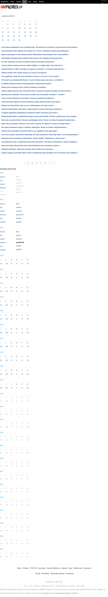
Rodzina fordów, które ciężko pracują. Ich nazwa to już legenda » (24, 73)
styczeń (2, 177)
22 (8, 36)
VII (1, 263)
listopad (18, 218)
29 (8, 40)
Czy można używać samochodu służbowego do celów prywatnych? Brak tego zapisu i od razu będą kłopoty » (40, 134)
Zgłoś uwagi (80, 586)
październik (20, 215)
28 (3, 40)
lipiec (17, 204)
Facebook (69, 573)
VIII (7, 263)
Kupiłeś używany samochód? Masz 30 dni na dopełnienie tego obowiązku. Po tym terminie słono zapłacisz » (39, 153)
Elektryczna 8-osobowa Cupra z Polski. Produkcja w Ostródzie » (24, 87)
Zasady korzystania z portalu (65, 586)
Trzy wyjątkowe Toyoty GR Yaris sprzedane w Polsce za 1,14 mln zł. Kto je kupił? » (30, 76)
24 (19, 36)
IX (11, 263)
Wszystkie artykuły (58, 573)
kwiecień (3, 188)
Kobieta (18, 1)
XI (22, 263)
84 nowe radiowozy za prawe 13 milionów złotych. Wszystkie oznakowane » (28, 62)
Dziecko (41, 1)
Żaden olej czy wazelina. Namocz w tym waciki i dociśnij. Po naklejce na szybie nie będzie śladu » (36, 124)
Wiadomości (5, 1)
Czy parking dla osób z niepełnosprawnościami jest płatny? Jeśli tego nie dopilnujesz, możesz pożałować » (39, 142)
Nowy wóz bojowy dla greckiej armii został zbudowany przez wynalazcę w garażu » (30, 145)
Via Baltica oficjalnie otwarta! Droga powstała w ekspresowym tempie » (26, 83)
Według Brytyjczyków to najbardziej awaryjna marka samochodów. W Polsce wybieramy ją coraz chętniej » (39, 116)
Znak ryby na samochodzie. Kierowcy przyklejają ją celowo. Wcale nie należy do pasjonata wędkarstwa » (38, 120)
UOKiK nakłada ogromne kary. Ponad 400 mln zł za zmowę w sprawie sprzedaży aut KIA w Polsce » (36, 91)
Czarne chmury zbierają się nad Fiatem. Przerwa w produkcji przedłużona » (28, 98)
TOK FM (33, 568)
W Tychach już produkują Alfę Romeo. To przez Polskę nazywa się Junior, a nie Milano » (32, 80)
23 (14, 36)
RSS (25, 586)
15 (8, 32)
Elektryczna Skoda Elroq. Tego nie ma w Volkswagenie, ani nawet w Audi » (27, 105)
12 (30, 28)
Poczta (37, 573)
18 (25, 32)
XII (27, 263)
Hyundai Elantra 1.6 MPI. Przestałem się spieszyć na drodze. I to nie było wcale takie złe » (33, 69)
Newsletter (46, 573)
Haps (70, 568)
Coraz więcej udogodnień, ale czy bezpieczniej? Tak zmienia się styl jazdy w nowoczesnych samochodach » (39, 47)
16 (14, 32)
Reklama (37, 586)
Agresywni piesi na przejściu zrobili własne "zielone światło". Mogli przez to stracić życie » (33, 138)
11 (25, 28)
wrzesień (19, 211)
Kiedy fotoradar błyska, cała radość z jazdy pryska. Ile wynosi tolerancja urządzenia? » (32, 109)
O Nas (30, 586)
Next (29, 1)
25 (25, 36)
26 (30, 36)
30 (14, 40)
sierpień (18, 207)
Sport (12, 1)
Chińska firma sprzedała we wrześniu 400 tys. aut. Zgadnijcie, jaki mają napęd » (29, 131)
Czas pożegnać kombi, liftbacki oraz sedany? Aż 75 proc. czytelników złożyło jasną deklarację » (35, 51)
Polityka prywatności (48, 586)
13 (36, 28)
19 (30, 32)
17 (19, 32)
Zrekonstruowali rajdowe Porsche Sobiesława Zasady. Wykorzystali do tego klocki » (31, 102)
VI (27, 260)
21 (3, 36)
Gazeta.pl (87, 568)
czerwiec (3, 222)
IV (17, 260)
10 (19, 28)
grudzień (19, 222)
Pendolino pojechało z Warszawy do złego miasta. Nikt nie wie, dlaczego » (27, 149)
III (11, 260)
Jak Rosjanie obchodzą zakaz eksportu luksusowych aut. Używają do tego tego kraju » (32, 58)
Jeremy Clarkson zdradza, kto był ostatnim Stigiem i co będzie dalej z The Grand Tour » (32, 65)
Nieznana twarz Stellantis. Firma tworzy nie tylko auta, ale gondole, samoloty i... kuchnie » (33, 94)
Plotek (35, 1)
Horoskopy (41, 568)
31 (19, 40)
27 (36, 36)
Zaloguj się (104, 0)
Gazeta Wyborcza (53, 568)
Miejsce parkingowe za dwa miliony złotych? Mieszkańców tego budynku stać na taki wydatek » (35, 54)
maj (1, 218)
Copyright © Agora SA (54, 582)
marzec (2, 184)
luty (1, 180)
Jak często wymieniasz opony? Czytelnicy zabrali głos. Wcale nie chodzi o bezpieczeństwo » (34, 127)
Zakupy (64, 568)
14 (3, 32)
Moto (24, 1)
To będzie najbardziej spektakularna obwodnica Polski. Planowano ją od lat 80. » (29, 113)
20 (36, 32)
